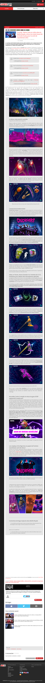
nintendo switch (10, 667)
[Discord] (28, 672)
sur (6, 578)
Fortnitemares (13, 648)
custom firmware (10, 675)
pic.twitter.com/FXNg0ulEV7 (19, 81)
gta (8, 670)
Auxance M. (32, 39)
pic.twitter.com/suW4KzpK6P (29, 72)
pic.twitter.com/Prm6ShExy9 (25, 58)
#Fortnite (36, 80)
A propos (21, 667)
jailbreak (9, 666)
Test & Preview (21, 8)
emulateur (9, 676)
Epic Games (19, 648)
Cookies (21, 670)
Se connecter (38, 1)
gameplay (9, 673)
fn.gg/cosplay (18, 451)
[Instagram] (26, 672)
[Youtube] (24, 672)
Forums (32, 666)
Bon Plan (35, 8)
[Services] (20, 674)
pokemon (9, 674)
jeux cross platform (11, 669)
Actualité (7, 8)
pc (8, 671)
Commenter (39, 599)
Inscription (34, 1)
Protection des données (23, 669)
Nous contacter (22, 666)
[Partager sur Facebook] (11, 606)
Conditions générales (23, 668)
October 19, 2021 (24, 61)
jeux (8, 668)
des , (21, 48)
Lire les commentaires (30, 658)
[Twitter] (22, 672)
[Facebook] (20, 672)
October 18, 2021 (34, 83)
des (39, 577)
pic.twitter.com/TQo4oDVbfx (27, 65)
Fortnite (8, 648)
